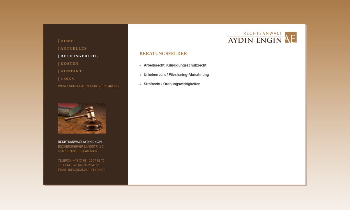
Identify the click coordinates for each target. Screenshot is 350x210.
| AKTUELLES (72, 48)
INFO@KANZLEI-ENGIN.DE (86, 170)
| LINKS (66, 78)
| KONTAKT (70, 71)
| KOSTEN (68, 63)
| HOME (66, 40)
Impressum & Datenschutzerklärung (88, 86)
